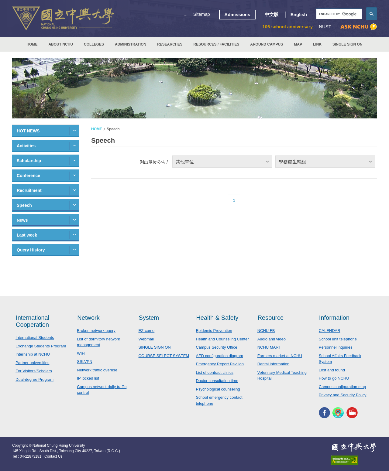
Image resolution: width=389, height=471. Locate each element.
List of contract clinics (214, 372)
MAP (298, 44)
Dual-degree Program (34, 379)
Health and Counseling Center (222, 339)
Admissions (237, 14)
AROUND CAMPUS (266, 44)
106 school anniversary (287, 26)
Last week (27, 235)
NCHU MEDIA (352, 412)
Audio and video (271, 339)
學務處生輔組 (292, 161)
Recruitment (29, 190)
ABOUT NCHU (60, 44)
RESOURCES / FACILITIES (216, 44)
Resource (271, 317)
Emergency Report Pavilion (220, 364)
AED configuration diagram (219, 355)
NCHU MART (269, 347)
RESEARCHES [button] (169, 44)
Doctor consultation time (217, 380)
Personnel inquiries (336, 347)
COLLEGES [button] (94, 44)
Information (334, 317)
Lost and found (332, 370)
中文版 (271, 14)
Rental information (273, 364)
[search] (338, 14)
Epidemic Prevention (214, 330)
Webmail (146, 339)
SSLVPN (84, 361)
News (22, 220)
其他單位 (185, 161)
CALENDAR (329, 330)
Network (88, 317)
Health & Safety (217, 317)
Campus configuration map (342, 386)
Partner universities (32, 362)
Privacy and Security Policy (343, 395)
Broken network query (96, 330)
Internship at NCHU (32, 354)
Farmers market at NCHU (279, 355)
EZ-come (147, 330)
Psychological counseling (218, 389)
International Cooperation (32, 321)
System (149, 317)
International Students (34, 337)
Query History (31, 249)
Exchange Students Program (40, 346)
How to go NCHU (334, 378)
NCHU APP (338, 412)
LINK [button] (317, 44)
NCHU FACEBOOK (324, 412)
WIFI (81, 353)
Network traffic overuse (97, 370)
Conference (28, 175)
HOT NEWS (28, 130)
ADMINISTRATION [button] (130, 44)
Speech (24, 205)
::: (186, 14)
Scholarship (29, 160)
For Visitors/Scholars (33, 371)
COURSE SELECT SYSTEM (164, 355)
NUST (325, 26)
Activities (26, 145)
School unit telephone (338, 339)
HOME (31, 44)
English (299, 14)
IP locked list (88, 378)
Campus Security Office (216, 347)
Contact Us (53, 456)
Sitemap (201, 14)
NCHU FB (266, 330)
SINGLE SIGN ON (347, 44)
